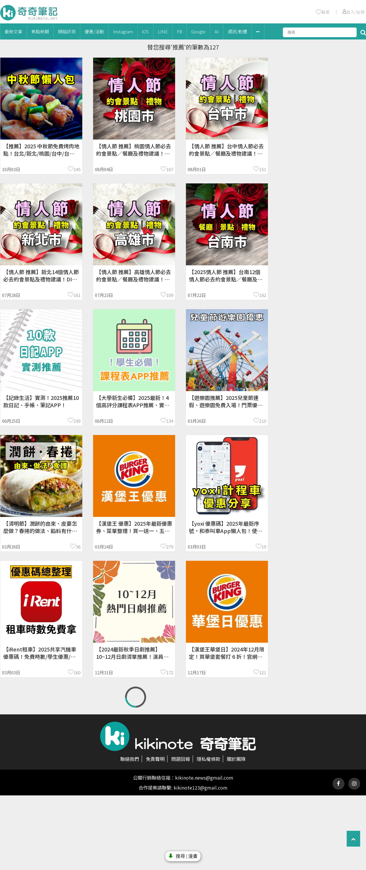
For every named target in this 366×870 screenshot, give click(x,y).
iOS (145, 31)
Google (198, 31)
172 (169, 672)
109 (169, 295)
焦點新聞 (40, 31)
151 (262, 169)
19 (263, 547)
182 (262, 295)
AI (217, 31)
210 (262, 421)
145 (77, 169)
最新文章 (13, 31)
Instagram (123, 31)
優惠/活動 (94, 31)
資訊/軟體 (237, 31)
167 (169, 169)
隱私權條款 (208, 758)
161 (77, 295)
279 (169, 547)
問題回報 (180, 758)
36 (78, 547)
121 (262, 672)
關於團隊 (236, 758)
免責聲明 (155, 758)
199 (77, 421)
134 (169, 421)
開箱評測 (67, 31)
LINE (163, 31)
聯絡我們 (129, 758)
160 (77, 672)
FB (179, 31)
